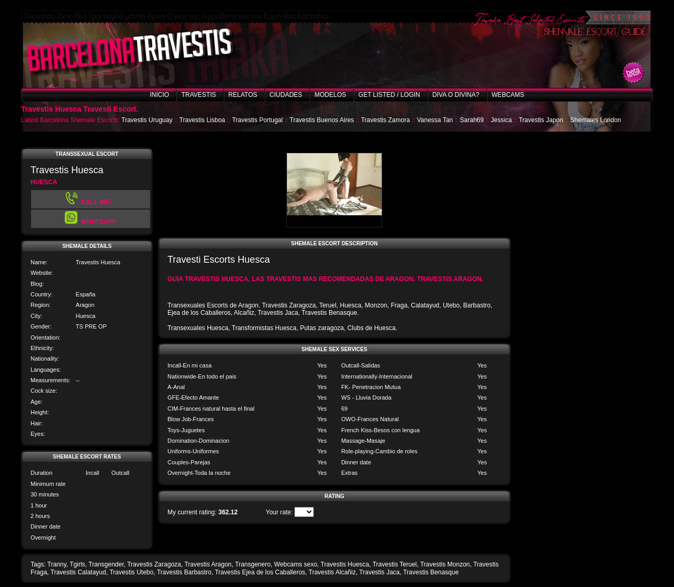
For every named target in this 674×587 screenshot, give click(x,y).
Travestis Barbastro (184, 572)
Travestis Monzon (445, 564)
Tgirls (77, 564)
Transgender (106, 564)
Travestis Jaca (379, 572)
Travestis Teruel (394, 564)
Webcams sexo (296, 564)
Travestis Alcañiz (332, 572)
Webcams (508, 94)
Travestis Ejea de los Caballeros (260, 572)
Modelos (330, 94)
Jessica (501, 120)
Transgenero (253, 564)
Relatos (243, 94)
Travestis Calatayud (78, 572)
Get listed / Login (389, 94)
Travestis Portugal (257, 120)
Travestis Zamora (385, 120)
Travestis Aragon (208, 564)
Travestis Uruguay (147, 120)
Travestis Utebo (132, 572)
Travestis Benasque (431, 572)
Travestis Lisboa (202, 120)
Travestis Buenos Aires (322, 120)
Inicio (159, 94)
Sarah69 (471, 120)
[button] (91, 218)
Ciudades (286, 94)
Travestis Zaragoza (154, 564)
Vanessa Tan (435, 120)
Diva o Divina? (455, 94)
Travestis (198, 94)
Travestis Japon (541, 120)
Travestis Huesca (345, 564)
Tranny (56, 564)
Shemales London (595, 120)
